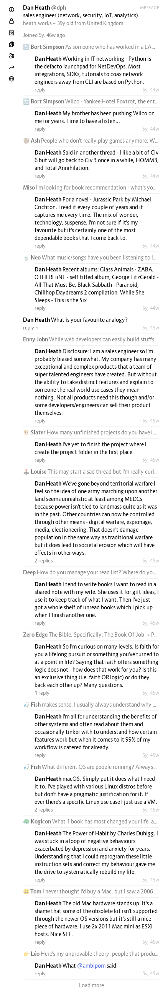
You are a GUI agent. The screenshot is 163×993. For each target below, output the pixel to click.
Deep (30, 572)
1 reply (42, 693)
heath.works (37, 23)
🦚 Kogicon (37, 821)
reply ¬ (30, 327)
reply (40, 89)
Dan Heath (37, 7)
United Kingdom (105, 23)
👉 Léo (32, 953)
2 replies (44, 560)
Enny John (36, 339)
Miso (29, 187)
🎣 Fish (32, 704)
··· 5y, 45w (148, 420)
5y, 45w (150, 327)
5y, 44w (150, 89)
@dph (58, 7)
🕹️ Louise (35, 471)
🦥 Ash (32, 140)
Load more (91, 985)
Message (149, 7)
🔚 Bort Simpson (44, 46)
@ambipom (91, 965)
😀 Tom (33, 891)
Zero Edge (36, 634)
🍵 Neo (32, 257)
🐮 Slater (35, 432)
